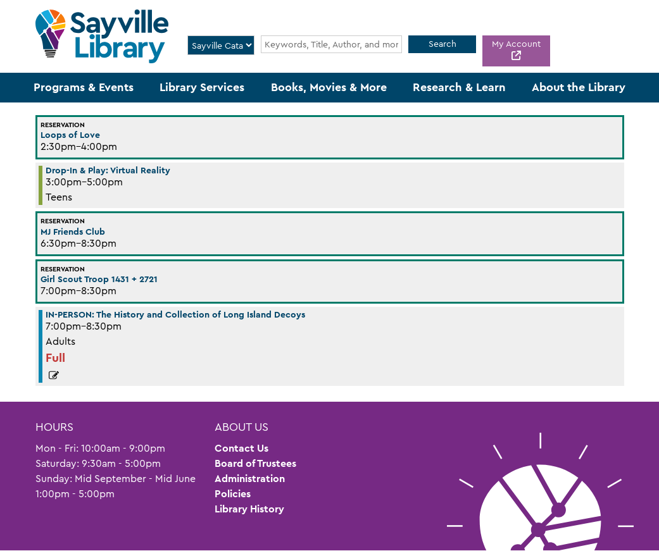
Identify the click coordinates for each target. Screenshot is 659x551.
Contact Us (241, 448)
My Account (516, 43)
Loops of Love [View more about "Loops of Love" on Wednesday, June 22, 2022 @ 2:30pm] (70, 134)
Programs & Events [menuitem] (84, 87)
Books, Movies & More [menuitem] (329, 87)
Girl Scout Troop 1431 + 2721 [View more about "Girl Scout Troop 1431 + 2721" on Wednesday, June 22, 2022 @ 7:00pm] (99, 279)
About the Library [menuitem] (578, 87)
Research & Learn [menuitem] (459, 87)
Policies (233, 493)
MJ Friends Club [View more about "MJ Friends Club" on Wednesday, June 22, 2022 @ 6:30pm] (73, 231)
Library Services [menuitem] (202, 87)
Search (442, 43)
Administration (250, 478)
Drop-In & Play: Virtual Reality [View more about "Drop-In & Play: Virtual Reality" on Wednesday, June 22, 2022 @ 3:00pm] (108, 170)
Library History (249, 509)
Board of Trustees (255, 463)
